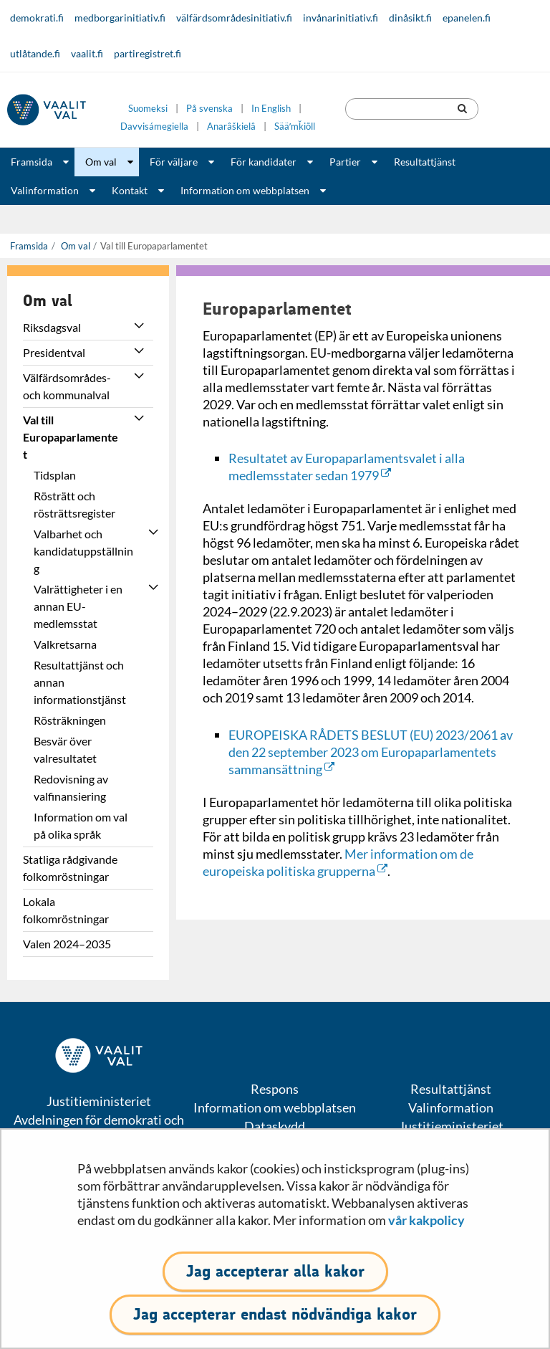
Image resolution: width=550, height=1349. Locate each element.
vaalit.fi (87, 53)
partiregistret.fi (147, 53)
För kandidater (263, 162)
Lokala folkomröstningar (66, 910)
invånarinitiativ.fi (340, 17)
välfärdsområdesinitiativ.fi (234, 17)
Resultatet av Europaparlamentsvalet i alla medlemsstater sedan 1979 (346, 466)
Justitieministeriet (451, 1126)
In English (271, 108)
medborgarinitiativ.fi (119, 17)
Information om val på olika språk (80, 825)
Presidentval (54, 352)
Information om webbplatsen (244, 190)
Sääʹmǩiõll (294, 126)
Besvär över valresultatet (65, 749)
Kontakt (130, 190)
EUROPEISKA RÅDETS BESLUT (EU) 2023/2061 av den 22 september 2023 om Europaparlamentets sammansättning (370, 752)
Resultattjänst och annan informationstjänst (80, 682)
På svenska (209, 108)
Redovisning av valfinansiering (71, 787)
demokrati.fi (37, 17)
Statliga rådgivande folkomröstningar (70, 867)
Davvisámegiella (154, 126)
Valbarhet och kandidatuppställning (83, 551)
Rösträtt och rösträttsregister (74, 504)
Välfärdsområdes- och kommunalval (67, 386)
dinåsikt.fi (410, 17)
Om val (101, 162)
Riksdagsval (52, 327)
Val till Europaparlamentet (70, 437)
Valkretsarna (65, 644)
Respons (275, 1089)
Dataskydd (274, 1126)
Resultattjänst (424, 162)
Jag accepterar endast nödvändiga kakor (275, 1314)
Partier (345, 162)
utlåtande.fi (35, 53)
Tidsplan (55, 475)
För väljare (174, 162)
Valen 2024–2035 (67, 943)
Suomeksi (148, 108)
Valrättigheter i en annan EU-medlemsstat (78, 606)
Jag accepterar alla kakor (275, 1271)
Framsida (31, 162)
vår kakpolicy (426, 1220)
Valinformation (45, 190)
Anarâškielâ (231, 126)
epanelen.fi (467, 17)
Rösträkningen (70, 720)
